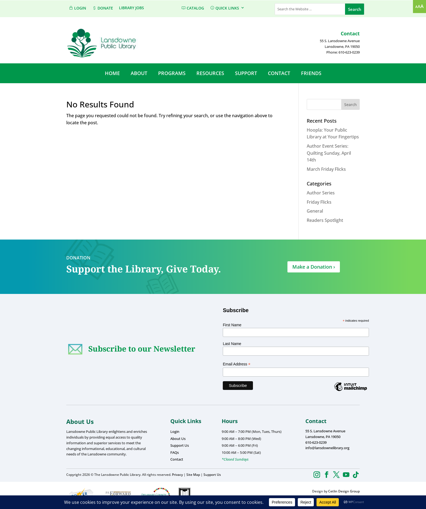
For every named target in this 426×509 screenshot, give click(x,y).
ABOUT (139, 73)
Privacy (177, 474)
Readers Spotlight (325, 220)
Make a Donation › (313, 266)
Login (174, 431)
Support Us (179, 445)
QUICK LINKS (224, 8)
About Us (178, 438)
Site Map (193, 474)
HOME (112, 73)
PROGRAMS (172, 73)
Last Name (232, 344)
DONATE (102, 8)
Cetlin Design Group (344, 491)
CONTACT (279, 73)
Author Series (321, 193)
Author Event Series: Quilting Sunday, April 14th (329, 153)
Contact (176, 459)
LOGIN (77, 8)
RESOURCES (210, 73)
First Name (232, 325)
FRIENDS (311, 73)
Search (350, 104)
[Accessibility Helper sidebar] (419, 6)
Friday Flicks (319, 202)
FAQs (174, 452)
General (315, 211)
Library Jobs (131, 8)
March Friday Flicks (326, 169)
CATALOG (192, 8)
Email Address (236, 364)
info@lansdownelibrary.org (327, 447)
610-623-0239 (316, 442)
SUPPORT (246, 73)
